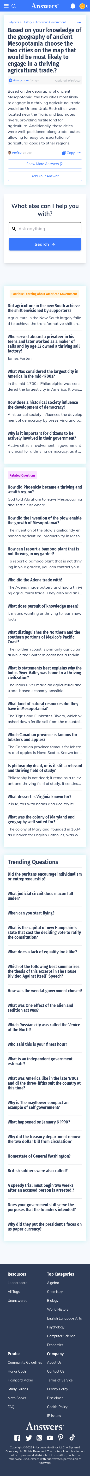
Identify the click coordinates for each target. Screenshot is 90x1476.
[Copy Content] (68, 152)
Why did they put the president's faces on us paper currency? (45, 1227)
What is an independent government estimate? (40, 1061)
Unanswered (17, 1300)
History (27, 22)
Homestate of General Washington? (39, 1156)
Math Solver (17, 1398)
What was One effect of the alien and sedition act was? (40, 1008)
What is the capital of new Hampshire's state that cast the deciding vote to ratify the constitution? (44, 932)
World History (57, 1309)
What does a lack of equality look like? (42, 952)
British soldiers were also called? (38, 1170)
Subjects (13, 22)
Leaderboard (17, 1283)
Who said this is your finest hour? (37, 1044)
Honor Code (17, 1371)
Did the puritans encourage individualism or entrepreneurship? (45, 877)
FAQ (11, 1407)
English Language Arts (64, 1318)
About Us (54, 1362)
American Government (51, 22)
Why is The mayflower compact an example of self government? (38, 1105)
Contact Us (55, 1371)
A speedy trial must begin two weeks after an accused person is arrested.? (41, 1188)
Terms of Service (60, 1380)
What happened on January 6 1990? (39, 1122)
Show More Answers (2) (45, 164)
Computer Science (61, 1336)
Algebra (53, 1283)
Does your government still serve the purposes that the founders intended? (42, 1207)
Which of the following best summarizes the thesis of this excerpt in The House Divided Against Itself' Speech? (43, 971)
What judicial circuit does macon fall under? (40, 896)
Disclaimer (55, 1398)
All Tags (14, 1292)
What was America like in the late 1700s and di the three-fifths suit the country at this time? (44, 1083)
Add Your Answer (45, 176)
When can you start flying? (31, 913)
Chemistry (55, 1292)
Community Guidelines (25, 1362)
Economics (55, 1345)
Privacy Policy (57, 1389)
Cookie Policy (57, 1407)
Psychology (55, 1327)
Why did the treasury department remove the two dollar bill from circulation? (44, 1139)
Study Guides (18, 1389)
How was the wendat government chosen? (45, 990)
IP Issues (54, 1416)
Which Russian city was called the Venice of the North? (44, 1027)
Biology (52, 1300)
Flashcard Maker (20, 1380)
